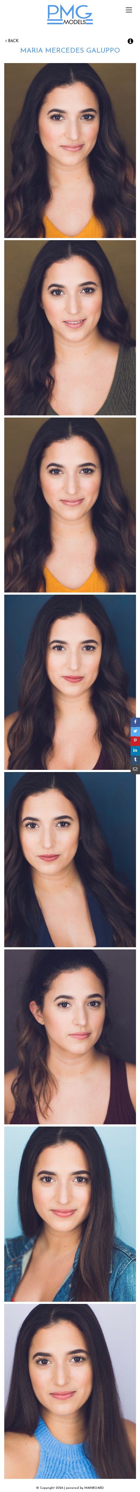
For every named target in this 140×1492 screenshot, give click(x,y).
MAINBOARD (94, 1488)
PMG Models (70, 15)
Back (12, 41)
